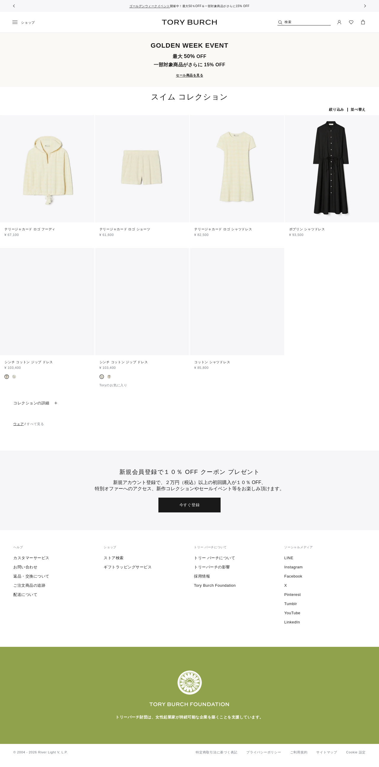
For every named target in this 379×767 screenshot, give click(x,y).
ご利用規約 (299, 752)
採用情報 (202, 576)
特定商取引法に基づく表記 (216, 752)
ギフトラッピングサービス (128, 567)
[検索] (304, 22)
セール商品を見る (189, 75)
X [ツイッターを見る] (285, 585)
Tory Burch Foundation (215, 585)
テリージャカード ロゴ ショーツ (124, 229)
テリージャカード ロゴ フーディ (29, 229)
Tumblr (290, 604)
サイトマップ (326, 752)
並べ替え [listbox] (358, 109)
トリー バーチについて (214, 558)
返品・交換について (31, 576)
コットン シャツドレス (212, 362)
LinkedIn (292, 622)
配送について (25, 594)
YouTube (292, 613)
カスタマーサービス (31, 558)
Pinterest (292, 594)
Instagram (293, 567)
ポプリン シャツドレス (307, 229)
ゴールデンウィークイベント (149, 6)
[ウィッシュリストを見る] (351, 22)
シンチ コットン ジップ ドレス (28, 362)
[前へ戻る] (14, 6)
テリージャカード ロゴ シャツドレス (223, 229)
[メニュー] (25, 22)
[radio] (6, 376)
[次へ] (365, 6)
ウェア (18, 424)
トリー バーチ (189, 22)
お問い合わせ (25, 567)
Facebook (293, 576)
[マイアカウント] (339, 22)
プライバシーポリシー (263, 752)
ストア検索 (114, 558)
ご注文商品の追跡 (29, 585)
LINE (288, 558)
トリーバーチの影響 (212, 567)
